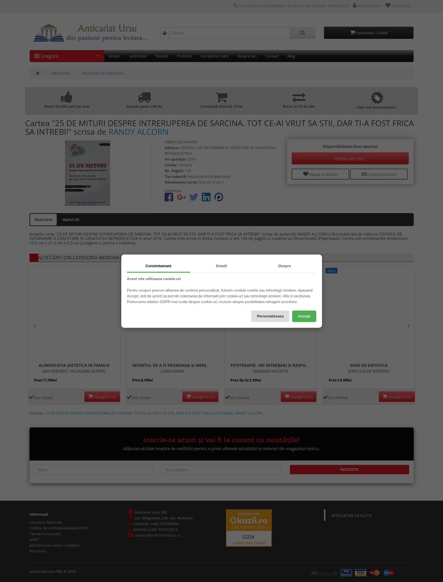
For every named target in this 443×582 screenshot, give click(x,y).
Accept (304, 316)
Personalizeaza (270, 316)
